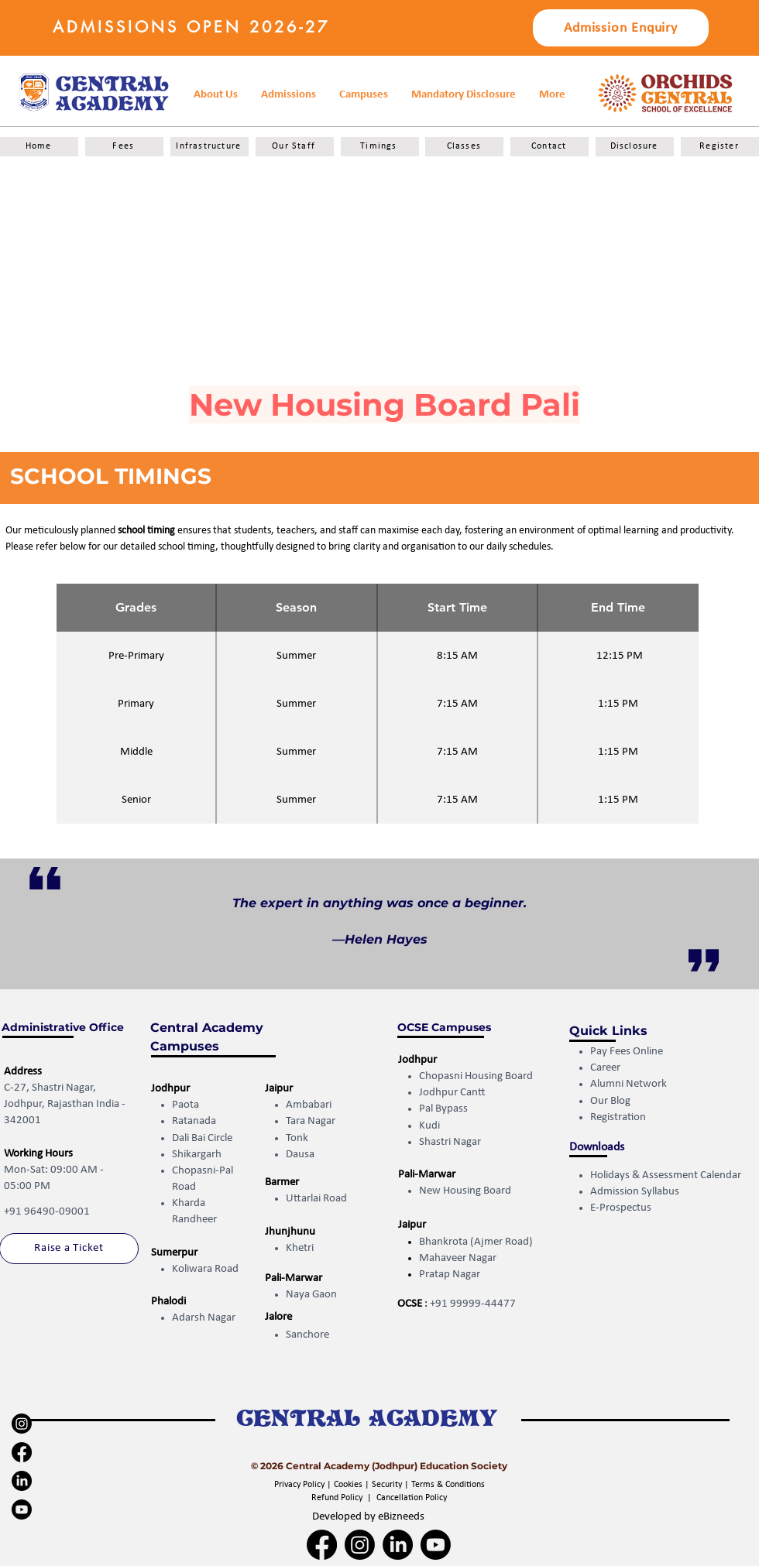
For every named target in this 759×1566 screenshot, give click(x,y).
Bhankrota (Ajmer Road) (476, 1242)
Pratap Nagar (449, 1274)
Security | (391, 1484)
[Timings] (380, 146)
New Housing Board (465, 1191)
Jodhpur (170, 1089)
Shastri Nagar (450, 1142)
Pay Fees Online (626, 1051)
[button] (463, 94)
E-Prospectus (620, 1208)
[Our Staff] (295, 146)
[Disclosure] (635, 146)
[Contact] (549, 146)
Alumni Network (628, 1084)
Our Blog (610, 1101)
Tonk (297, 1138)
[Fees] (124, 146)
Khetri (300, 1248)
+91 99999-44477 (473, 1304)
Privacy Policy (300, 1484)
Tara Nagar (310, 1121)
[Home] (39, 146)
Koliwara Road (205, 1269)
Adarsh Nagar (203, 1318)
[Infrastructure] (209, 146)
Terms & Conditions (448, 1484)
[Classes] (464, 146)
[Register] (720, 146)
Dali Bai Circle (202, 1138)
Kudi (429, 1126)
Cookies (348, 1484)
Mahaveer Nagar (457, 1258)
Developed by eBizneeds (368, 1517)
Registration (619, 1117)
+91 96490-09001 (47, 1212)
